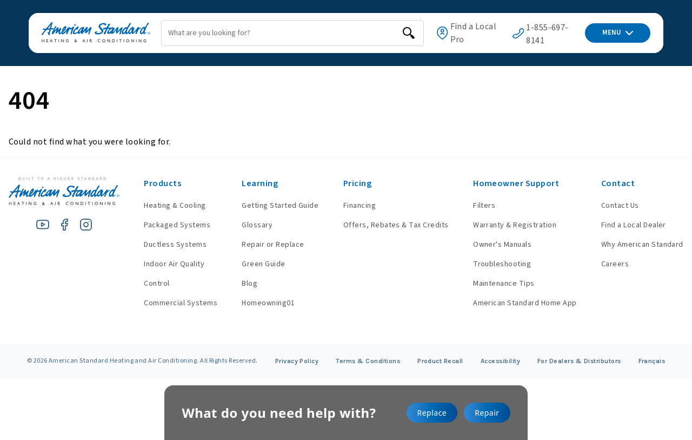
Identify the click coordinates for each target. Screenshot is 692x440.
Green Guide (255, 264)
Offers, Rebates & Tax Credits (390, 225)
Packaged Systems (166, 225)
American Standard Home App (522, 303)
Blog (241, 283)
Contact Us (620, 205)
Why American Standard (642, 244)
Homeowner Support (513, 183)
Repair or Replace (265, 244)
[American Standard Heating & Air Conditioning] (83, 33)
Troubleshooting (499, 264)
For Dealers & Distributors (579, 361)
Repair (487, 413)
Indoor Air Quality (163, 264)
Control (145, 283)
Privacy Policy (297, 361)
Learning (252, 183)
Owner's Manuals (499, 244)
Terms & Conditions (368, 361)
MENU (617, 32)
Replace (432, 413)
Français (652, 361)
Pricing (352, 183)
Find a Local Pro (465, 33)
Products (151, 183)
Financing (354, 205)
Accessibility (500, 361)
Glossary (249, 225)
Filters (481, 205)
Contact (618, 183)
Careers (615, 264)
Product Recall (440, 361)
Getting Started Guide (272, 205)
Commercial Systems (170, 303)
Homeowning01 (260, 303)
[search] (399, 33)
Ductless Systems (164, 244)
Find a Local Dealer (633, 225)
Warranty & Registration (512, 225)
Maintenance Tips (501, 283)
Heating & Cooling (164, 205)
